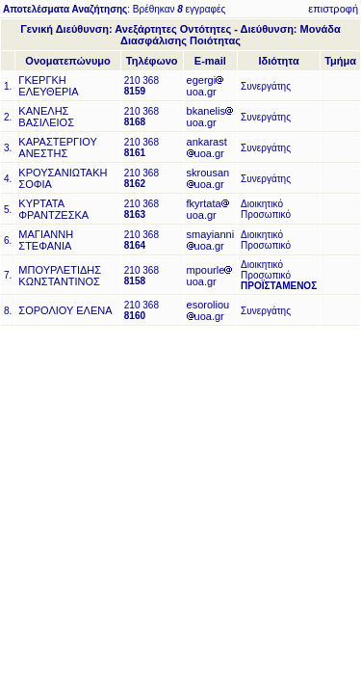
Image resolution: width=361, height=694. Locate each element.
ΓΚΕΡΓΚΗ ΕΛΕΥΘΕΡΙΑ (48, 85)
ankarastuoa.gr (207, 147)
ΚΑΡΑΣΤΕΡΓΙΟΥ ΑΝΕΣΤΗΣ (57, 147)
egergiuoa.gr (205, 85)
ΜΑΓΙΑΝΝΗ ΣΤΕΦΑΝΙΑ (45, 240)
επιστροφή (333, 8)
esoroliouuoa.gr (208, 310)
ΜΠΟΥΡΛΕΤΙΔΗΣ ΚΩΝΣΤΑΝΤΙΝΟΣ (59, 275)
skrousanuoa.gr (208, 178)
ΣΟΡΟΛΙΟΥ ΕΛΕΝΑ (65, 310)
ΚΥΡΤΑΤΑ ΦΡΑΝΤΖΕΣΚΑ (53, 209)
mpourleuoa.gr (210, 275)
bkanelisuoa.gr (210, 116)
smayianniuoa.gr (211, 240)
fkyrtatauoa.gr (208, 209)
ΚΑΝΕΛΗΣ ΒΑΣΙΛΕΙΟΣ (46, 116)
